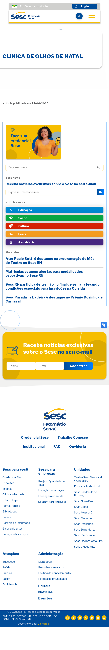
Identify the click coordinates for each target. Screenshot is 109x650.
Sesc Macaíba (83, 518)
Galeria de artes (13, 528)
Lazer (6, 578)
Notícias (45, 592)
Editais (44, 586)
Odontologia (10, 500)
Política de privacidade (52, 578)
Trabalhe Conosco (72, 438)
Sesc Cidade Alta (84, 546)
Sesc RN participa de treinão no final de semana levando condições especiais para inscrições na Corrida (53, 286)
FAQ (56, 447)
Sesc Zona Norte (85, 529)
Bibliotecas (10, 511)
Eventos (45, 598)
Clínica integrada (13, 494)
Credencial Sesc (35, 438)
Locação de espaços (16, 534)
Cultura (7, 573)
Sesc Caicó (81, 506)
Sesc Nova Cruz (84, 501)
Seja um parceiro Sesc (52, 501)
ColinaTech (44, 623)
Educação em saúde (50, 496)
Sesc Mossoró (83, 512)
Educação (9, 561)
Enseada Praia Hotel (87, 486)
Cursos (7, 517)
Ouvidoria (77, 447)
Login (81, 6)
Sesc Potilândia (84, 524)
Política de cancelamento (54, 573)
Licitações (45, 561)
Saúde (6, 567)
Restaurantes (11, 505)
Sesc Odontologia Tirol (88, 541)
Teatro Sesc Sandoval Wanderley (88, 479)
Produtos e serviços (51, 567)
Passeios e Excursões (16, 523)
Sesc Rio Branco (84, 535)
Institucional (34, 447)
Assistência (10, 584)
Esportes (8, 483)
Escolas (7, 488)
